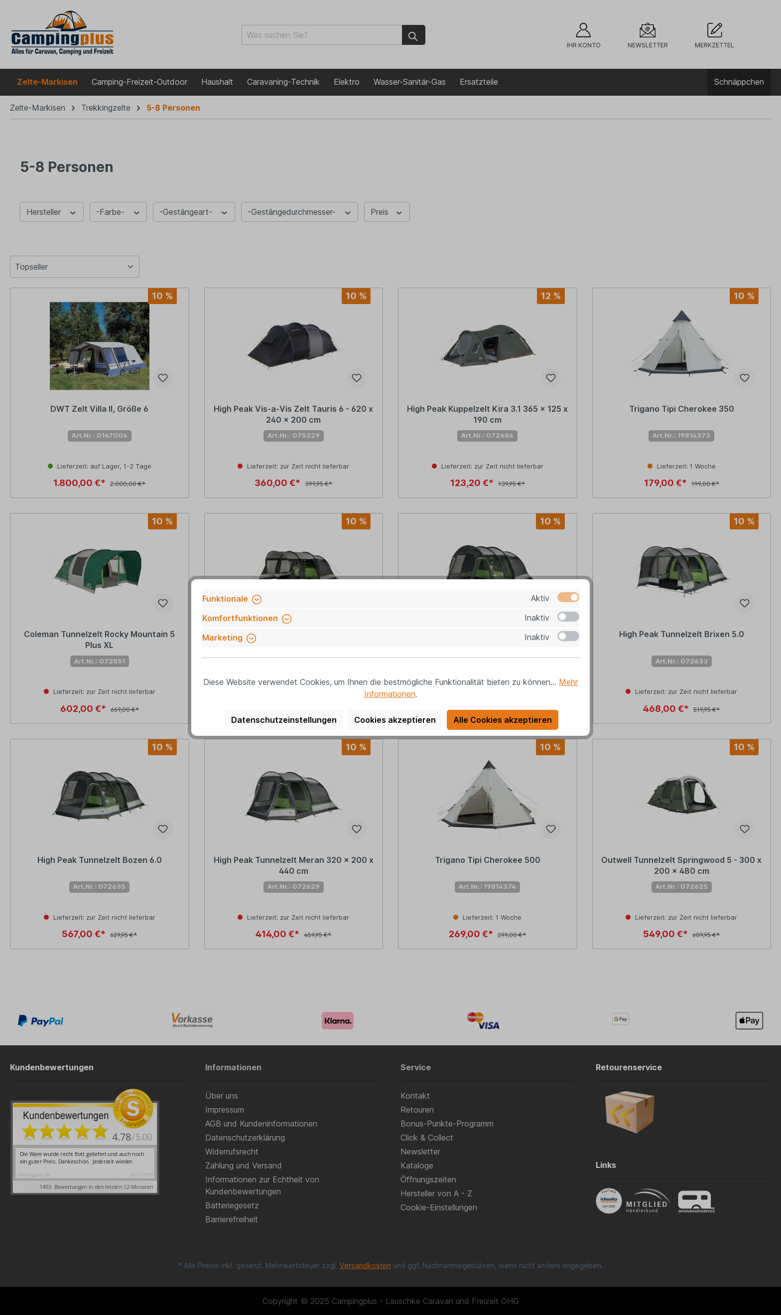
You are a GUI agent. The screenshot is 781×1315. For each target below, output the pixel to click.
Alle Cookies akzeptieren (502, 720)
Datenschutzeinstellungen (284, 720)
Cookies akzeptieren (395, 720)
